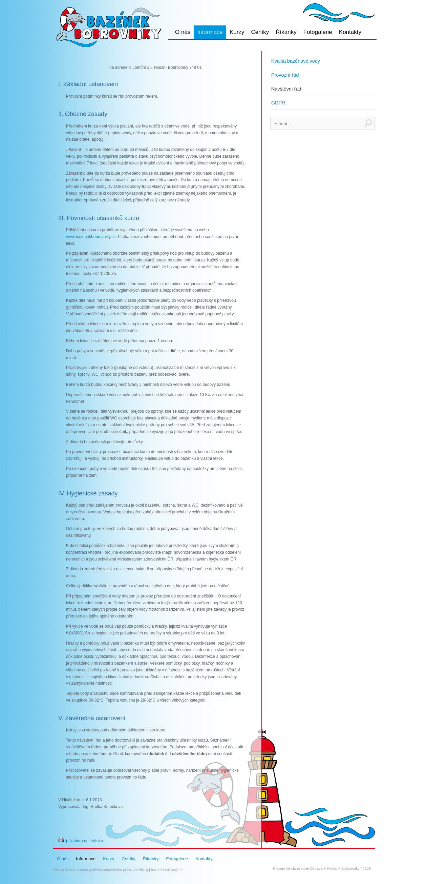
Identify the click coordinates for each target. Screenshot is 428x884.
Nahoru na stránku (86, 841)
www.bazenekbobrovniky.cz (91, 236)
